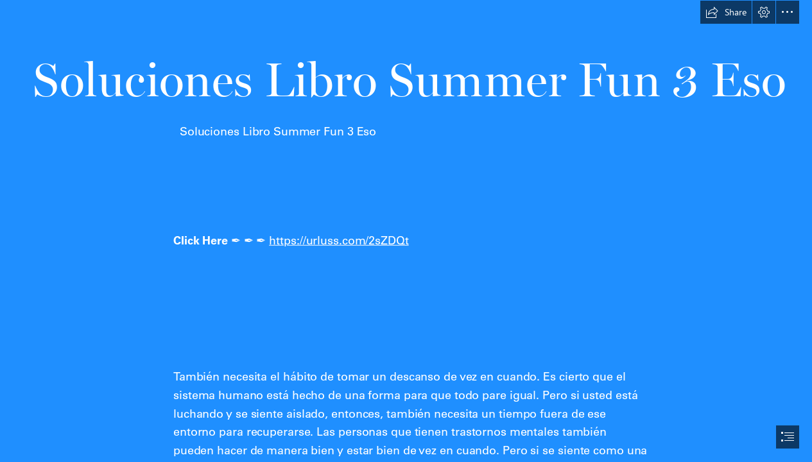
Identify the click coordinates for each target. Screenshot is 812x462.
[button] (726, 12)
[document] (406, 231)
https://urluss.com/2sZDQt (338, 240)
